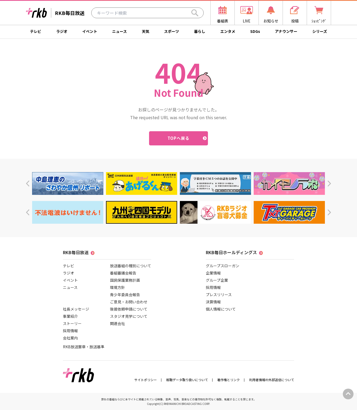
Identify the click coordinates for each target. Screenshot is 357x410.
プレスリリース (219, 294)
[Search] (194, 12)
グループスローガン (222, 265)
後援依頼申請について (128, 309)
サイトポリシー (145, 379)
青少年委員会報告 (125, 294)
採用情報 (70, 330)
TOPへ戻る (179, 138)
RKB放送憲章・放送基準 (83, 346)
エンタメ (227, 31)
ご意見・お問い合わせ (128, 301)
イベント (89, 31)
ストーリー (72, 323)
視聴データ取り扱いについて (187, 379)
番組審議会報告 (123, 273)
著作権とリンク (228, 379)
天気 (145, 31)
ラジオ (61, 31)
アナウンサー (286, 31)
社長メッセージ (76, 309)
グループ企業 (217, 280)
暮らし (199, 31)
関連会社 (117, 323)
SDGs (255, 31)
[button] (27, 183)
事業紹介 (70, 316)
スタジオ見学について (128, 316)
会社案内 (70, 338)
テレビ (35, 31)
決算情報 (213, 301)
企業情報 (213, 273)
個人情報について (221, 309)
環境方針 (117, 287)
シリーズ (319, 31)
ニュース (119, 31)
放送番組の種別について (130, 265)
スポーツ (171, 31)
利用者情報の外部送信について (271, 379)
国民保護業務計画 (125, 280)
